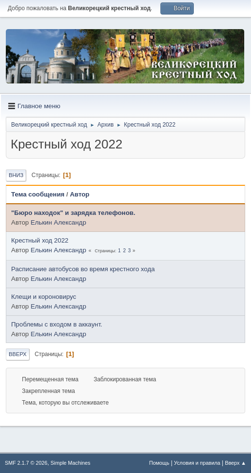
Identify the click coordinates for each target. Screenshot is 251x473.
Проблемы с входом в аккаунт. (56, 324)
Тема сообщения (37, 194)
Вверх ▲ (235, 463)
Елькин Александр (58, 222)
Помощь (159, 463)
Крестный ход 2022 (39, 240)
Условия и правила (197, 463)
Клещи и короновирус (43, 296)
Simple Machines (70, 463)
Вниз (16, 175)
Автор (79, 194)
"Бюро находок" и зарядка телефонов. (73, 212)
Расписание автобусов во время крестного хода (83, 269)
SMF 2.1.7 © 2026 (26, 463)
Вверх (18, 354)
